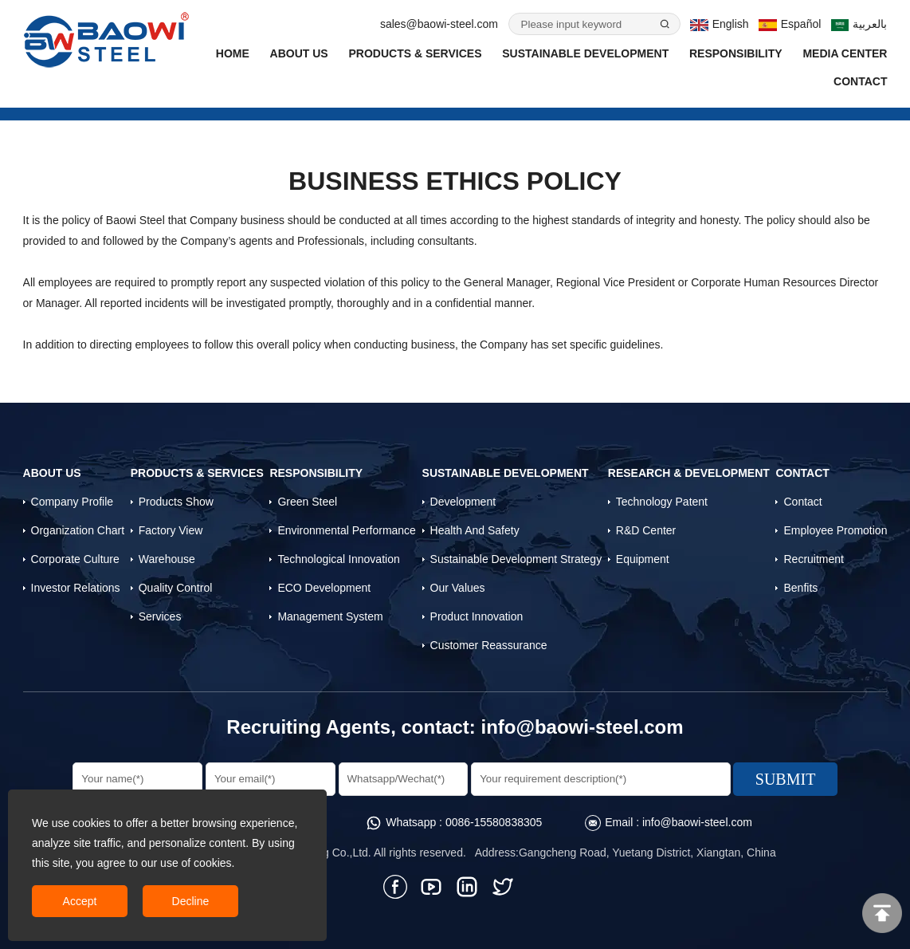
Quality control (176, 587)
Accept (80, 901)
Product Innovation (477, 616)
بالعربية (859, 24)
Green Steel (307, 501)
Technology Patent (662, 501)
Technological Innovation (338, 559)
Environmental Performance (346, 530)
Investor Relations (75, 587)
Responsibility (736, 53)
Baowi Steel (135, 220)
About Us (299, 53)
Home (232, 53)
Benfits (800, 587)
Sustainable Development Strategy (516, 559)
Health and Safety (475, 530)
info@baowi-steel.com (582, 727)
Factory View (171, 530)
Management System (329, 616)
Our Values (457, 587)
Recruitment (813, 559)
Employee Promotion (835, 530)
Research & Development (689, 473)
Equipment (642, 559)
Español (790, 24)
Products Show (176, 501)
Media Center (844, 53)
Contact (860, 81)
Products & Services (414, 53)
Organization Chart (78, 530)
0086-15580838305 (493, 822)
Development (463, 501)
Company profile (72, 501)
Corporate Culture (75, 559)
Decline (191, 901)
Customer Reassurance (488, 645)
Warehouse (167, 559)
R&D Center (646, 530)
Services (160, 616)
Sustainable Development (585, 53)
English (719, 24)
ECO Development (324, 587)
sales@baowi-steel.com (439, 24)
